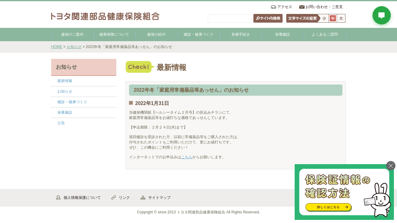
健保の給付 (156, 34)
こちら (186, 157)
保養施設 (282, 34)
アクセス (284, 7)
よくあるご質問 (325, 34)
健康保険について (114, 34)
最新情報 (64, 81)
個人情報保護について (82, 197)
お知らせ (74, 47)
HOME (56, 47)
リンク (124, 197)
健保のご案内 (72, 34)
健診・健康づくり (198, 34)
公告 (61, 123)
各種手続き (240, 34)
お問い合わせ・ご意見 (324, 7)
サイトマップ (159, 197)
